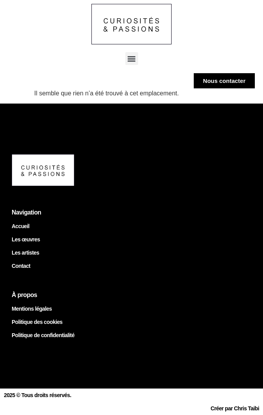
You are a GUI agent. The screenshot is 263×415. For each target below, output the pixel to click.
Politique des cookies (37, 322)
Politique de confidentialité (43, 335)
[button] (131, 58)
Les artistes (25, 253)
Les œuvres (26, 239)
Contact (21, 266)
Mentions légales (32, 309)
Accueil (21, 226)
